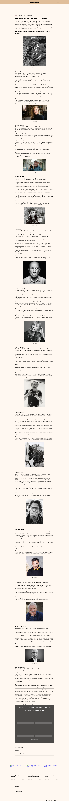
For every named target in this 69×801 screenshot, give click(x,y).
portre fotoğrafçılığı (34, 745)
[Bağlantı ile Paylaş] (23, 753)
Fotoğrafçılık (17, 750)
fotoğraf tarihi (40, 745)
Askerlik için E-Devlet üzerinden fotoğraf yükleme (33, 776)
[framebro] (34, 2)
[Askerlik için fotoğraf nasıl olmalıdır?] (17, 769)
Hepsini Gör (57, 762)
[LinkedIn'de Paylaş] (20, 753)
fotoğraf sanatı (22, 745)
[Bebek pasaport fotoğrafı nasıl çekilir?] (51, 769)
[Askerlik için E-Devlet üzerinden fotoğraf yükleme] (34, 769)
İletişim (55, 800)
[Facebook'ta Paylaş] (15, 753)
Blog (51, 800)
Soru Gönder (48, 800)
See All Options (34, 739)
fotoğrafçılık (17, 745)
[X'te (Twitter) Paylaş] (18, 753)
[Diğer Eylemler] (53, 15)
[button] (25, 718)
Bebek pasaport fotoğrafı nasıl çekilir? (51, 776)
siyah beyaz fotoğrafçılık (19, 747)
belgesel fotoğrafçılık (46, 745)
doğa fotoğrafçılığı (28, 745)
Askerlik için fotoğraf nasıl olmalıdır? (16, 776)
